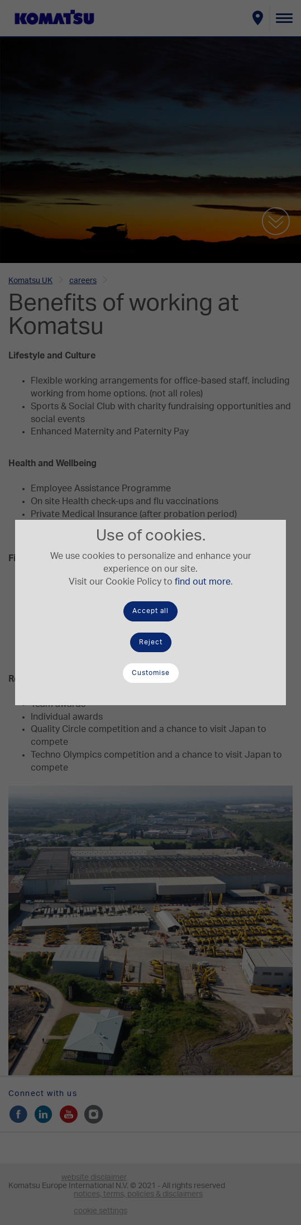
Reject (151, 642)
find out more (203, 581)
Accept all (150, 610)
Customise (151, 672)
